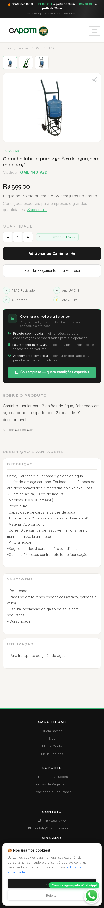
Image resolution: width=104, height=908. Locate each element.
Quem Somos (52, 731)
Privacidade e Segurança (52, 792)
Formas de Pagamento (52, 784)
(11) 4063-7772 (52, 820)
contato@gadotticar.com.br (52, 828)
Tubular (22, 48)
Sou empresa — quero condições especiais (52, 372)
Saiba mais (37, 209)
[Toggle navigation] (94, 31)
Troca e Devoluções (52, 776)
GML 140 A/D (44, 48)
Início (7, 48)
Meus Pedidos (52, 754)
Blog (52, 738)
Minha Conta (52, 746)
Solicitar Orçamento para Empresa (52, 270)
